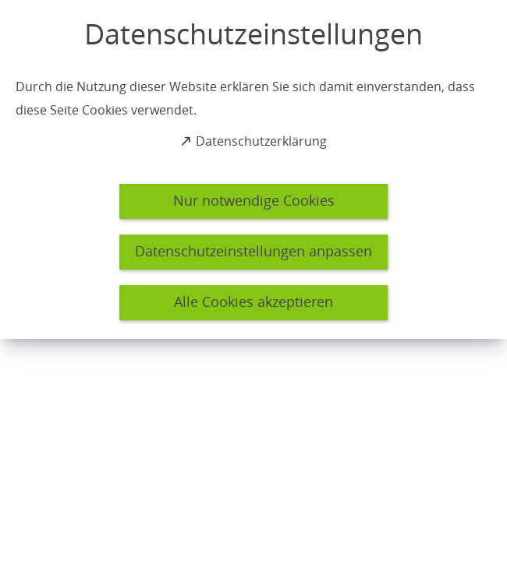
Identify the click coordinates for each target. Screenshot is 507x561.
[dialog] (253, 169)
